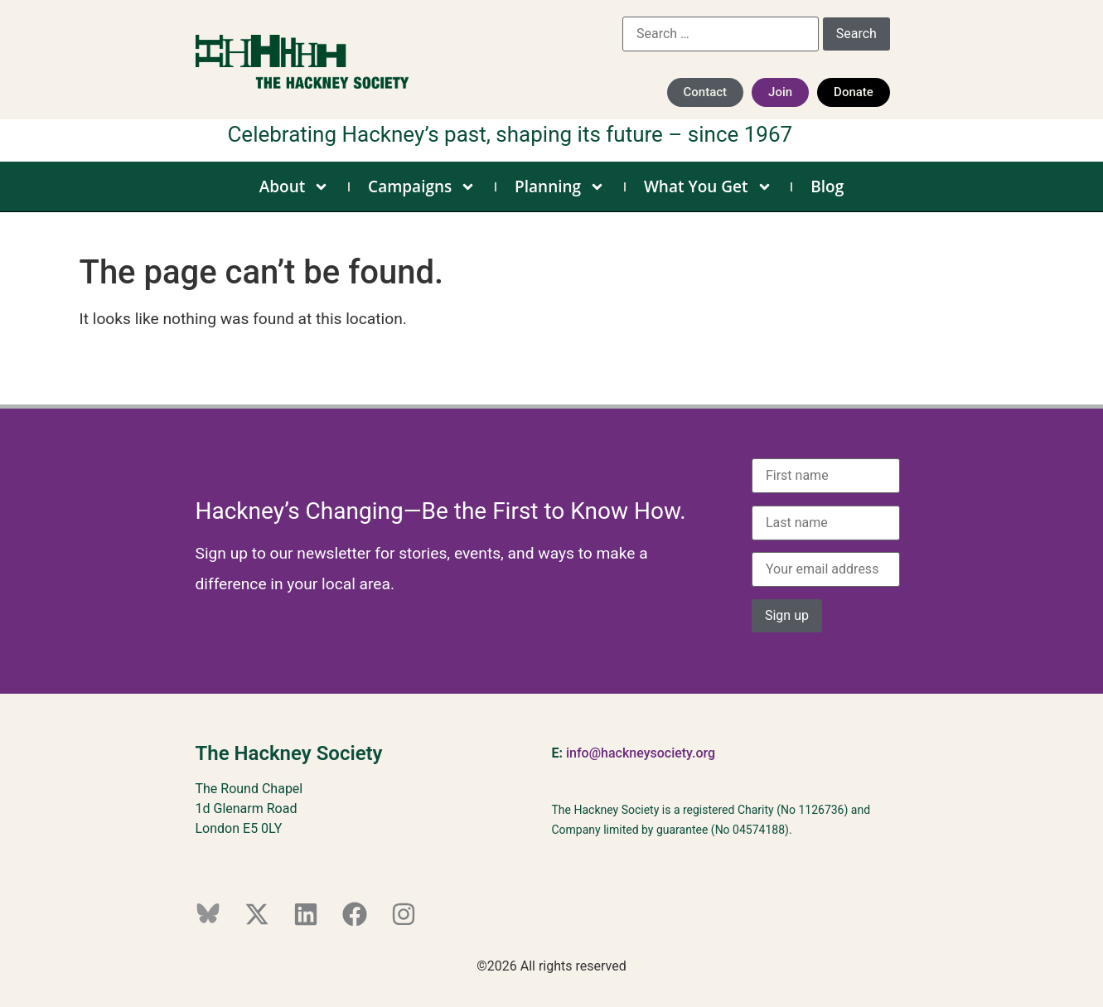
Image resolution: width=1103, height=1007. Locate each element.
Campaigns (422, 186)
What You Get (708, 186)
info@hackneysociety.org (640, 753)
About (294, 186)
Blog (827, 186)
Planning (560, 186)
